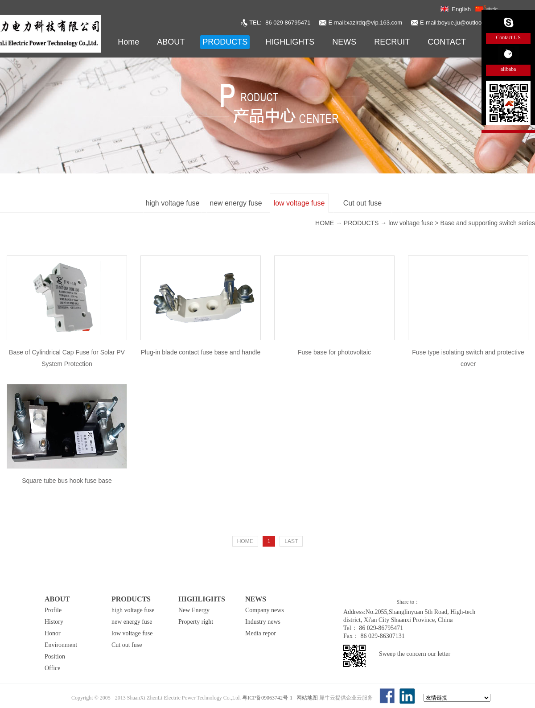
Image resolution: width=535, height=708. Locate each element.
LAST (291, 541)
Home (128, 41)
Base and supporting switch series (487, 222)
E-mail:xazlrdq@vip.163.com (365, 22)
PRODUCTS (361, 222)
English (461, 9)
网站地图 (306, 698)
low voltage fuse (410, 222)
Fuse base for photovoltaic (334, 352)
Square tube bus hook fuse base (67, 480)
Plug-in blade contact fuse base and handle (201, 352)
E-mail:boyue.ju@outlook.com (458, 22)
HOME (245, 541)
